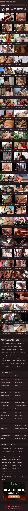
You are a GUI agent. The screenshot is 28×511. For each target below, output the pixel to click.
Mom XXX (17, 399)
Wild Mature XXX (5, 385)
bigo (2, 451)
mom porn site (4, 422)
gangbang (8, 355)
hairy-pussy (20, 349)
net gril (3, 474)
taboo (7, 343)
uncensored (21, 343)
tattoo (7, 352)
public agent (23, 476)
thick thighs (12, 457)
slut (21, 357)
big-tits (3, 349)
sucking (13, 360)
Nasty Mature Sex (5, 435)
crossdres (20, 448)
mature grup (4, 465)
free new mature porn (20, 405)
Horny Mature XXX (5, 405)
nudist (3, 343)
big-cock (3, 360)
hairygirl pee (12, 459)
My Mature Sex (18, 418)
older (18, 352)
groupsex (20, 355)
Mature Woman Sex (6, 392)
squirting (23, 363)
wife (12, 366)
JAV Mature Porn (5, 412)
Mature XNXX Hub (19, 402)
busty (2, 355)
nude (12, 357)
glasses (15, 346)
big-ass (18, 363)
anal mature (4, 459)
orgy (7, 363)
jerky (24, 471)
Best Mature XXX (5, 402)
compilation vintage (6, 462)
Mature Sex (4, 428)
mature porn (18, 395)
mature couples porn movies (20, 439)
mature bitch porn (19, 432)
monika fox (16, 476)
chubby (10, 346)
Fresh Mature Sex (5, 382)
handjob (13, 352)
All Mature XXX (4, 389)
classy (2, 352)
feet (24, 360)
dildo (18, 459)
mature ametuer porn (20, 425)
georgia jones (15, 468)
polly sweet (4, 468)
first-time (9, 349)
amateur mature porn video (20, 435)
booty (14, 349)
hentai (7, 357)
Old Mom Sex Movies (6, 375)
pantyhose (13, 343)
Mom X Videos (18, 409)
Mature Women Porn (20, 389)
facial (2, 363)
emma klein (8, 451)
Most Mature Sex (5, 415)
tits (2, 366)
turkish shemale (13, 465)
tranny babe (4, 471)
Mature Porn (4, 399)
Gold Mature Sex (5, 409)
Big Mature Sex (19, 382)
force (14, 462)
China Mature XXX (5, 395)
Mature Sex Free (5, 379)
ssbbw (19, 471)
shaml (20, 451)
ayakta (3, 479)
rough (2, 357)
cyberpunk (20, 462)
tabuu (14, 448)
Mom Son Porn (18, 422)
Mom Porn (17, 392)
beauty (17, 357)
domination (17, 366)
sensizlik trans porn (6, 454)
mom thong (4, 457)
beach (20, 465)
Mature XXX (4, 432)
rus (9, 468)
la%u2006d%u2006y (6, 476)
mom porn (3, 418)
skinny (14, 355)
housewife (3, 346)
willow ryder (10, 474)
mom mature (4, 448)
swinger (19, 360)
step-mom (23, 352)
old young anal (12, 471)
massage (12, 363)
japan (20, 346)
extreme (7, 366)
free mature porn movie (21, 428)
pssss (16, 474)
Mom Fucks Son (19, 379)
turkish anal (19, 457)
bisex (8, 360)
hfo (10, 448)
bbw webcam (16, 454)
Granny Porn (4, 425)
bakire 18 (15, 451)
